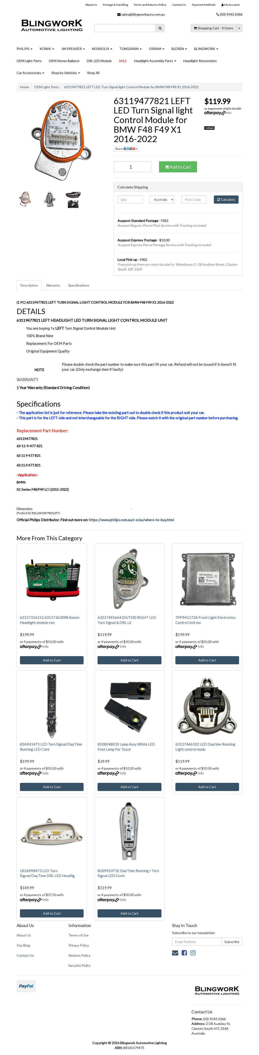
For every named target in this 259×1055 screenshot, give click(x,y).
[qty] (129, 199)
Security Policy (79, 965)
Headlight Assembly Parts (155, 61)
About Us (91, 4)
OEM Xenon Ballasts (64, 61)
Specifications (78, 285)
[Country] (162, 199)
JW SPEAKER (73, 49)
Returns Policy (79, 955)
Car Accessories (30, 73)
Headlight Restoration (200, 61)
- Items (213, 28)
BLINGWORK (206, 49)
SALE (123, 61)
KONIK (47, 49)
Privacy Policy (78, 945)
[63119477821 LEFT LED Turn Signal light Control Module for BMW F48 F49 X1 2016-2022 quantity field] (133, 166)
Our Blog (23, 945)
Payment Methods (204, 4)
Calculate (226, 199)
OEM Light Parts (29, 61)
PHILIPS (24, 49)
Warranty (53, 285)
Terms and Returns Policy (150, 4)
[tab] (29, 285)
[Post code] (194, 199)
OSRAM (156, 49)
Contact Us (179, 4)
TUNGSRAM (130, 49)
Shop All (93, 73)
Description (29, 285)
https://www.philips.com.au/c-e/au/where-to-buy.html (131, 520)
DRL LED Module (99, 61)
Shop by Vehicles (65, 73)
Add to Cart (178, 167)
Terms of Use (78, 935)
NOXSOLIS (102, 49)
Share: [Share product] (126, 149)
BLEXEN (179, 49)
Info (228, 112)
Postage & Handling (115, 4)
